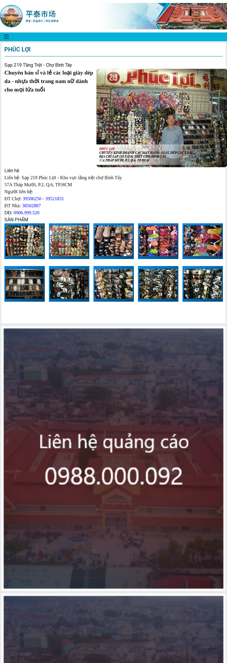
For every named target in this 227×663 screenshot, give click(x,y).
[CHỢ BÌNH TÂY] (6, 36)
